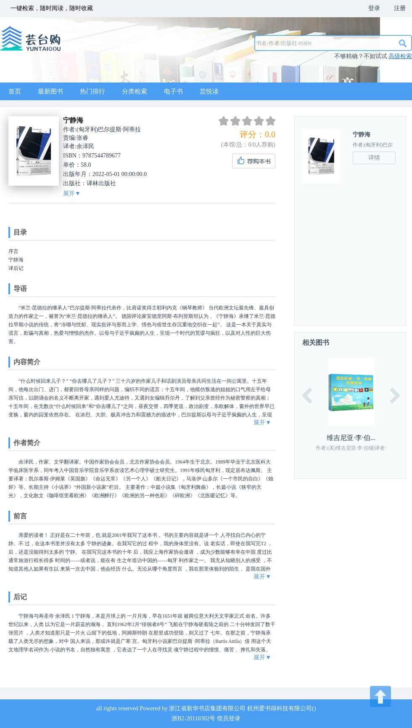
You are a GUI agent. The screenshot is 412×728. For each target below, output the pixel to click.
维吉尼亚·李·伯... (351, 437)
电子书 (173, 91)
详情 (374, 158)
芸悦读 (209, 91)
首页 (14, 91)
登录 (374, 8)
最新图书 (50, 91)
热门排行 (92, 91)
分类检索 (134, 91)
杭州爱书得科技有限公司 (279, 708)
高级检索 (400, 56)
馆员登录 (228, 718)
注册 (400, 8)
